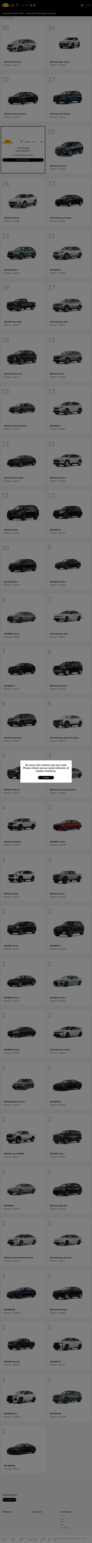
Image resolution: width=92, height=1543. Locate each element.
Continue (46, 777)
